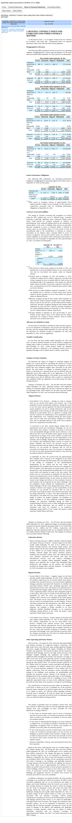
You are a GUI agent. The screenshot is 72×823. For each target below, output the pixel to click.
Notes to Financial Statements (34, 7)
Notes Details (17, 11)
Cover (4, 7)
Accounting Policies (53, 7)
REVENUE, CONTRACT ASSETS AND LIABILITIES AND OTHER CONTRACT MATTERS (13, 31)
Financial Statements (15, 7)
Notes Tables (6, 11)
